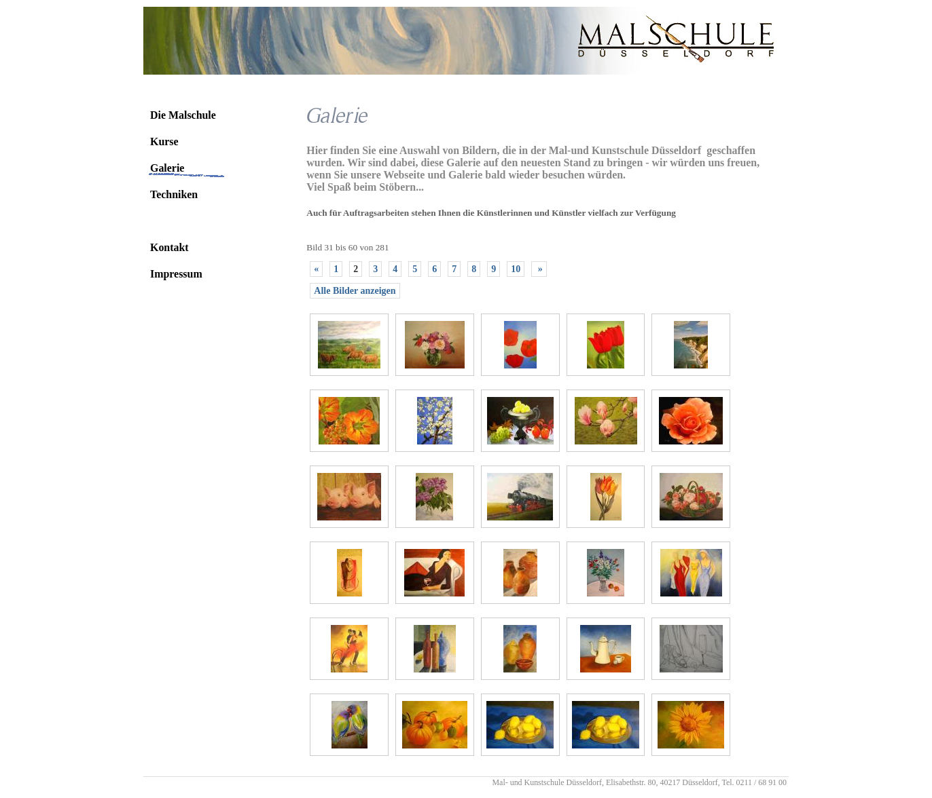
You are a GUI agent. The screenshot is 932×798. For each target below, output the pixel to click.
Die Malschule (183, 115)
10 (515, 269)
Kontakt (169, 247)
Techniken (174, 194)
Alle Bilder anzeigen (354, 291)
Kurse (164, 141)
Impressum (176, 274)
